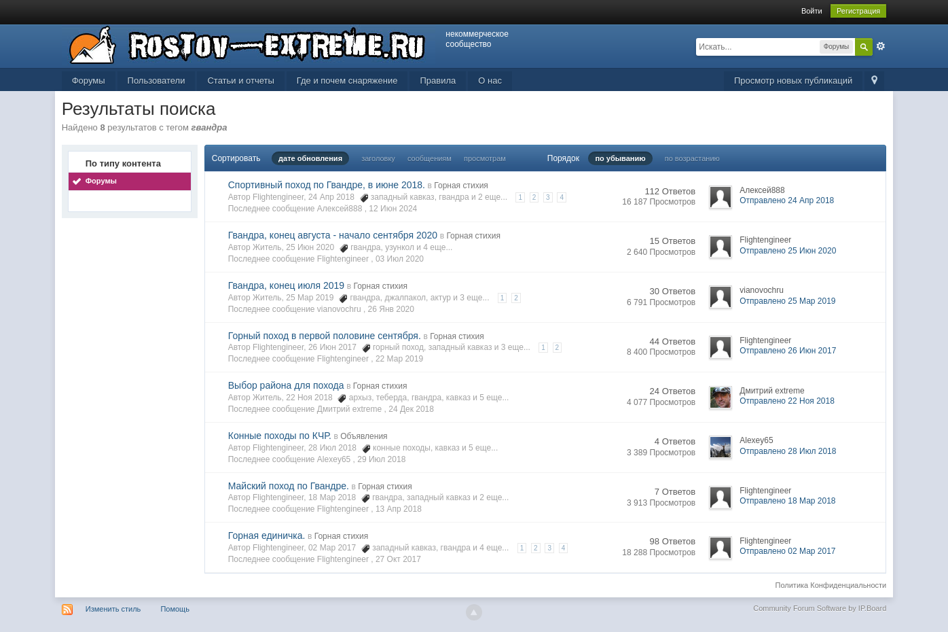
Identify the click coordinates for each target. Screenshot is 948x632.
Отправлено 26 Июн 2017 (788, 350)
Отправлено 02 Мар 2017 (787, 551)
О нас (490, 80)
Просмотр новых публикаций (793, 80)
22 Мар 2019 (399, 359)
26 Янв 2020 (391, 309)
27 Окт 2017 (398, 559)
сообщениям (429, 158)
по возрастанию (692, 158)
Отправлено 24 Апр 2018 (787, 200)
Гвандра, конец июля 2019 (286, 285)
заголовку (378, 158)
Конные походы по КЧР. (279, 435)
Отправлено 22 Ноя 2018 (787, 401)
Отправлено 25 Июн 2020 (788, 251)
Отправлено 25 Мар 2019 (787, 301)
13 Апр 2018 (399, 509)
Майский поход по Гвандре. (288, 485)
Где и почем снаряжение (347, 80)
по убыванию (620, 158)
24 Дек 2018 (411, 409)
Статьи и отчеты (240, 80)
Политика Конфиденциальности (831, 585)
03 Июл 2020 (400, 259)
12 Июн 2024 (393, 208)
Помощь (174, 609)
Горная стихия (461, 185)
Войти (811, 11)
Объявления (363, 436)
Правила (438, 80)
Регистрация (858, 11)
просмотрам (485, 158)
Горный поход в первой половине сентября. (324, 335)
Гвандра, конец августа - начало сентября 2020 (332, 235)
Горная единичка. (267, 535)
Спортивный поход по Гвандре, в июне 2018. (326, 184)
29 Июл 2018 (381, 459)
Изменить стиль (113, 609)
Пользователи (156, 80)
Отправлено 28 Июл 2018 (788, 451)
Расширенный (880, 46)
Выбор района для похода (286, 385)
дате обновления (310, 158)
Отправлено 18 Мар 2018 (787, 501)
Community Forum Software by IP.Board (819, 608)
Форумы (88, 80)
